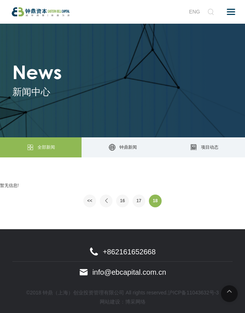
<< (89, 200)
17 (139, 200)
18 (155, 200)
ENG (194, 12)
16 (122, 200)
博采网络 (135, 302)
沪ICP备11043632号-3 (193, 293)
